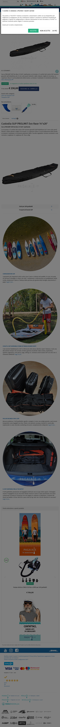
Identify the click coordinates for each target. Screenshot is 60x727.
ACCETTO (33, 31)
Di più (54, 31)
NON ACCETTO (45, 31)
